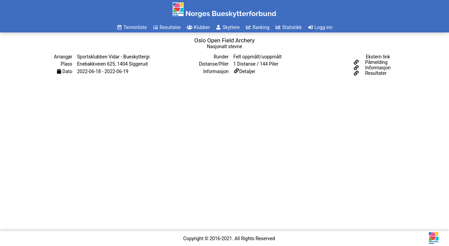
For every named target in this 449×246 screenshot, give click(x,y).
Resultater (375, 73)
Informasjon (377, 67)
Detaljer (247, 71)
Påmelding (376, 62)
